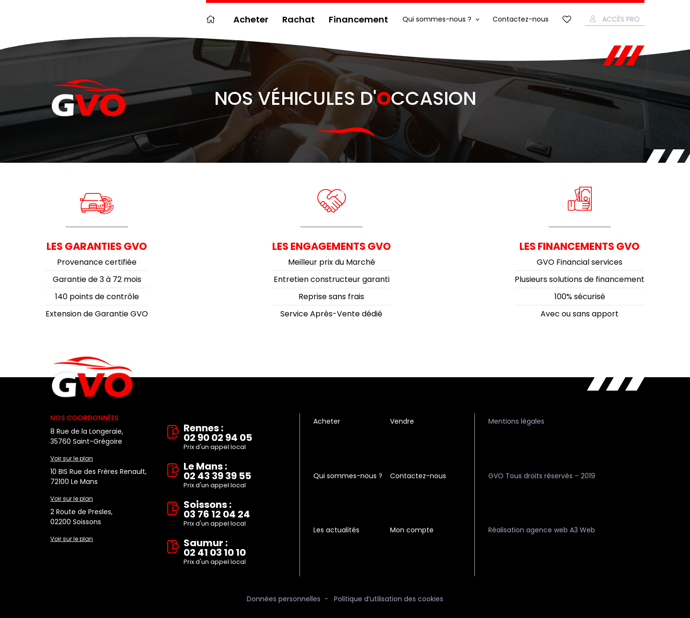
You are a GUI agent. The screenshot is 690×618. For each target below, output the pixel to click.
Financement (358, 19)
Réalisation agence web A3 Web (541, 530)
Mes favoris (567, 19)
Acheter (250, 19)
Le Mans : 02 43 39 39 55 (235, 475)
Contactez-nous (521, 19)
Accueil (212, 19)
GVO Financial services (579, 262)
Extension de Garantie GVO (97, 313)
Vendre (402, 421)
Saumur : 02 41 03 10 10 (235, 552)
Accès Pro (621, 19)
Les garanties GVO (96, 246)
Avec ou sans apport (579, 313)
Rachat (298, 19)
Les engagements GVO (331, 246)
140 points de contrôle (97, 296)
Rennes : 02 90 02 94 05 (235, 437)
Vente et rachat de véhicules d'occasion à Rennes (92, 377)
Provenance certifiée (97, 262)
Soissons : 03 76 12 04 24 (235, 514)
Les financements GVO (579, 246)
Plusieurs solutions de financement (579, 279)
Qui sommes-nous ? (437, 19)
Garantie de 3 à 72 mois (97, 279)
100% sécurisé (579, 296)
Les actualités (336, 530)
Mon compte (412, 530)
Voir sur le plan (71, 458)
